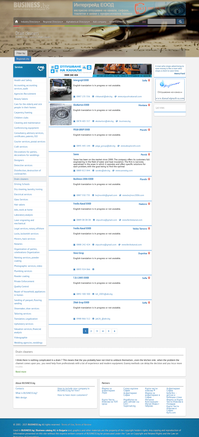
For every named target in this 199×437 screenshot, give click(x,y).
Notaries (18, 239)
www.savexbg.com (123, 166)
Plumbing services (23, 267)
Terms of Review (83, 419)
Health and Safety (23, 76)
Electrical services (23, 190)
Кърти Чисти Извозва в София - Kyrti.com (173, 404)
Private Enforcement (24, 277)
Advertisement (116, 21)
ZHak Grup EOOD (81, 298)
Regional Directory (53, 21)
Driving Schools (22, 180)
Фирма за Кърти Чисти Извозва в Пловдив (175, 397)
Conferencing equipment (26, 123)
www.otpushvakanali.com (129, 92)
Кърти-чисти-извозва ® (151, 385)
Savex (76, 150)
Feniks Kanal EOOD (82, 199)
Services (19, 63)
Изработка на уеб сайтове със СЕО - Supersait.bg (131, 398)
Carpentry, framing (23, 108)
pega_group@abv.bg (104, 141)
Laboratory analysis (23, 210)
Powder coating (21, 272)
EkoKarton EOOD (81, 100)
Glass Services (21, 195)
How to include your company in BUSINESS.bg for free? (73, 385)
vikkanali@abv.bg (102, 92)
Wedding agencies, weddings (28, 338)
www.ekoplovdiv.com (130, 141)
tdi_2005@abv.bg (102, 289)
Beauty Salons (21, 94)
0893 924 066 (81, 265)
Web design (21, 393)
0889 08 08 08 (82, 215)
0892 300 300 (81, 289)
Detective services (23, 161)
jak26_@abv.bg (101, 314)
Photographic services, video (28, 261)
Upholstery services (23, 319)
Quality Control (21, 282)
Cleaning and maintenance (27, 118)
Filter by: (21, 53)
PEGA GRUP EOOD (81, 125)
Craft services (21, 142)
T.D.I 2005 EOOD (81, 273)
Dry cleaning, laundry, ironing (28, 185)
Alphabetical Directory (78, 21)
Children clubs (21, 113)
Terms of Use (67, 419)
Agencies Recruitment (25, 89)
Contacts (20, 384)
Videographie (20, 333)
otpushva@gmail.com (105, 215)
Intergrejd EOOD (81, 76)
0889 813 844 (81, 166)
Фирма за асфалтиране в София (152, 390)
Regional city (35, 53)
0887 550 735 (81, 191)
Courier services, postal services (29, 137)
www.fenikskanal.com (132, 215)
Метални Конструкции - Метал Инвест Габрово (152, 398)
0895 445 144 (81, 141)
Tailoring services (22, 309)
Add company (99, 21)
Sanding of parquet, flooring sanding (28, 298)
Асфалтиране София (173, 385)
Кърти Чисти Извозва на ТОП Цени (110, 397)
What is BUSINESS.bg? (26, 388)
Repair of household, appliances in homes (29, 289)
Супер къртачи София (130, 385)
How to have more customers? (73, 390)
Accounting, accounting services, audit (25, 83)
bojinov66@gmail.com (105, 191)
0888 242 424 (81, 240)
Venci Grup (78, 249)
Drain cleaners (21, 174)
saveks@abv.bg (101, 166)
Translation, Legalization (26, 314)
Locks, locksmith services (26, 229)
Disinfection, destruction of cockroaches (27, 168)
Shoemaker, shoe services (26, 304)
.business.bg (123, 117)
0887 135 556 (81, 92)
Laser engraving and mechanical (24, 218)
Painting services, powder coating (26, 255)
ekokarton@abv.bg (103, 117)
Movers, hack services (24, 234)
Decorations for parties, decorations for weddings (26, 149)
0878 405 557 (81, 117)
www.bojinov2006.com (132, 191)
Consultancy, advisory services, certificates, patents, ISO (29, 130)
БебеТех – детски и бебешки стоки (174, 390)
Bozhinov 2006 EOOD (83, 175)
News (129, 21)
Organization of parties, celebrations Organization (26, 247)
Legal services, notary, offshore (29, 224)
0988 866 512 (81, 314)
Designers (19, 156)
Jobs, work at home (23, 205)
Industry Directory (30, 21)
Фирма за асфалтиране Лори (108, 386)
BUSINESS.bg (34, 419)
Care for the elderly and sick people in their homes (28, 102)
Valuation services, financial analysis (27, 327)
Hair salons (19, 200)
